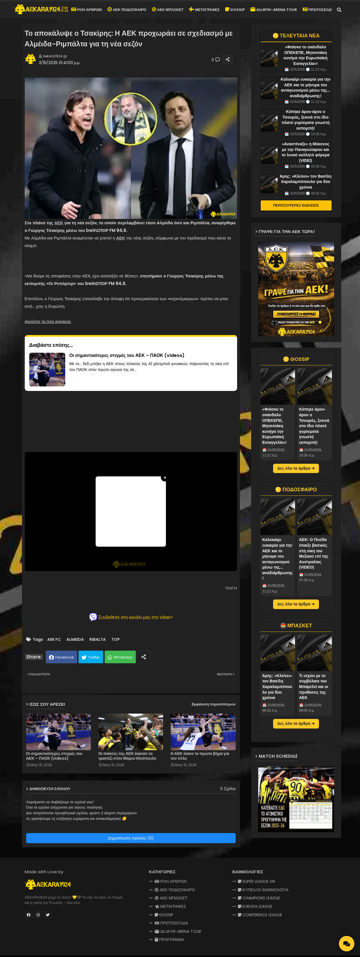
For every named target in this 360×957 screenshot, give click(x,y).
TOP (115, 639)
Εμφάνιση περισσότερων (214, 704)
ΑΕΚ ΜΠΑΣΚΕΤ (168, 9)
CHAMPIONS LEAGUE (259, 898)
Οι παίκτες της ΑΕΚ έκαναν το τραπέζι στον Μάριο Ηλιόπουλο (127, 756)
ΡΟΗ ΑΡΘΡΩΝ (86, 9)
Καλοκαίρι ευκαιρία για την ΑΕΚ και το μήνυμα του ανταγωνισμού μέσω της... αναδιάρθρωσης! (277, 558)
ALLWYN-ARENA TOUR (273, 9)
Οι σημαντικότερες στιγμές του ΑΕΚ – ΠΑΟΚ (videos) (54, 756)
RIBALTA (97, 639)
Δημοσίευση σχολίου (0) (131, 838)
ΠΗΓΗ (231, 588)
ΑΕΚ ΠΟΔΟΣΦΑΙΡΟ (126, 9)
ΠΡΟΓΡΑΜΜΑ (169, 939)
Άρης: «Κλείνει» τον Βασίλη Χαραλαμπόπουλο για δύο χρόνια (306, 181)
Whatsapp (123, 657)
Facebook (64, 657)
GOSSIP (235, 9)
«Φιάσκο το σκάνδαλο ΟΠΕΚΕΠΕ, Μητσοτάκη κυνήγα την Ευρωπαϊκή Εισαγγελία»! (274, 426)
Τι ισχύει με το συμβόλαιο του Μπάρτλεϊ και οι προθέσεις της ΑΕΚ (313, 686)
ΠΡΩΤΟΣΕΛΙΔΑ (319, 9)
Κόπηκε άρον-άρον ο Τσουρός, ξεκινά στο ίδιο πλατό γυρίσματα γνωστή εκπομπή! (314, 426)
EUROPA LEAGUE (255, 906)
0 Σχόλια (227, 788)
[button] (339, 9)
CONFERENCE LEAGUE (260, 915)
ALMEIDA (75, 639)
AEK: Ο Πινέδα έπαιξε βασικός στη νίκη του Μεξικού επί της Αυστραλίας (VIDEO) (313, 553)
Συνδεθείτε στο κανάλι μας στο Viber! (131, 617)
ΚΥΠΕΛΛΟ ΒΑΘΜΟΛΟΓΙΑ (263, 890)
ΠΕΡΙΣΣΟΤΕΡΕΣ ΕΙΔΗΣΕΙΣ (296, 205)
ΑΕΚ (58, 223)
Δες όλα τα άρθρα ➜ (296, 468)
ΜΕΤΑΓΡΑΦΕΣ (204, 9)
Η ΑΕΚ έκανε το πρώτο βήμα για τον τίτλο (200, 756)
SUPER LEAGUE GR (256, 881)
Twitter (94, 657)
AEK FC (54, 639)
